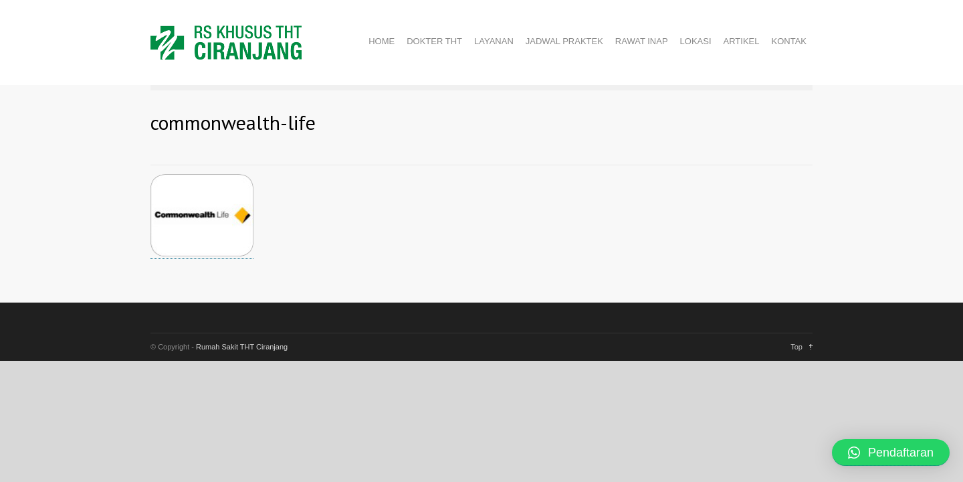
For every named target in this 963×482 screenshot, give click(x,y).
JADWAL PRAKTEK (564, 41)
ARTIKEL (742, 41)
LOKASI (696, 41)
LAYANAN (494, 41)
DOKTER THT (434, 41)
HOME (381, 41)
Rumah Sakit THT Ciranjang (242, 347)
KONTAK (789, 41)
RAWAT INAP (641, 41)
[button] (891, 452)
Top (796, 347)
